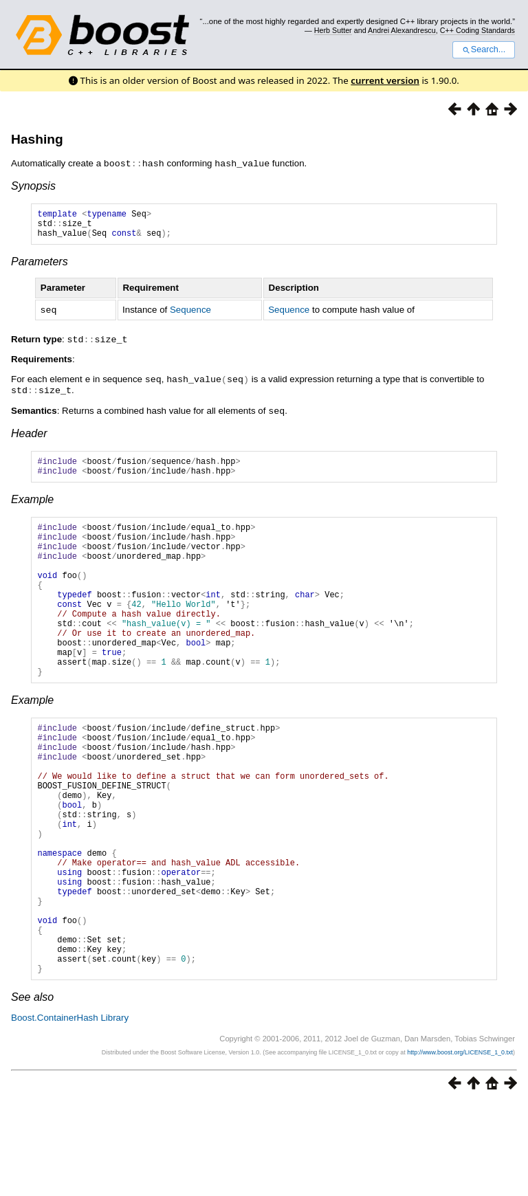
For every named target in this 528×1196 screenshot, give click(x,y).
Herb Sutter (333, 30)
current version (385, 80)
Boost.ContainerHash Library (70, 1110)
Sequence (190, 315)
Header (29, 435)
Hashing (37, 139)
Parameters (39, 267)
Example (32, 505)
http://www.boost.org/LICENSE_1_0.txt (460, 1145)
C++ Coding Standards (477, 30)
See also (32, 1090)
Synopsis (33, 185)
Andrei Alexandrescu (402, 30)
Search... (483, 49)
